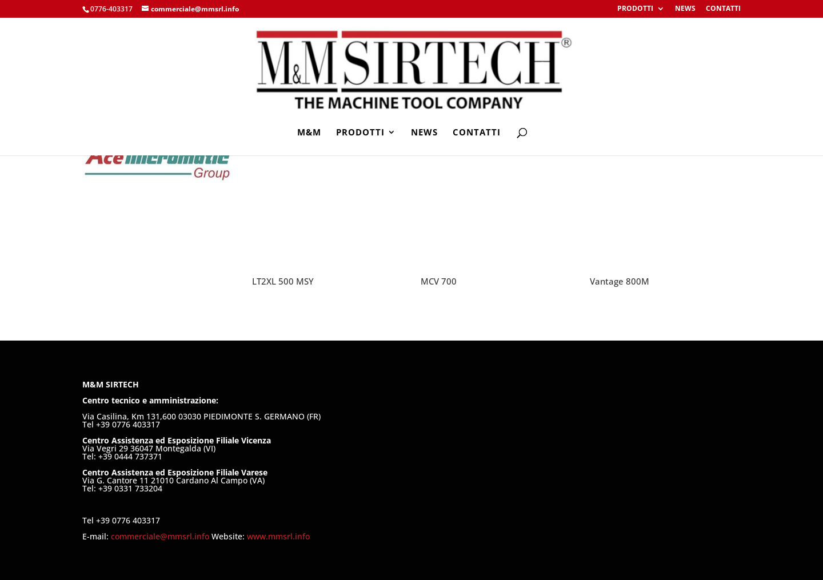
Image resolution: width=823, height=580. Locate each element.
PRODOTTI (635, 9)
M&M (309, 133)
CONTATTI (723, 9)
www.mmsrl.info (278, 536)
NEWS (685, 9)
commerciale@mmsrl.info (161, 536)
